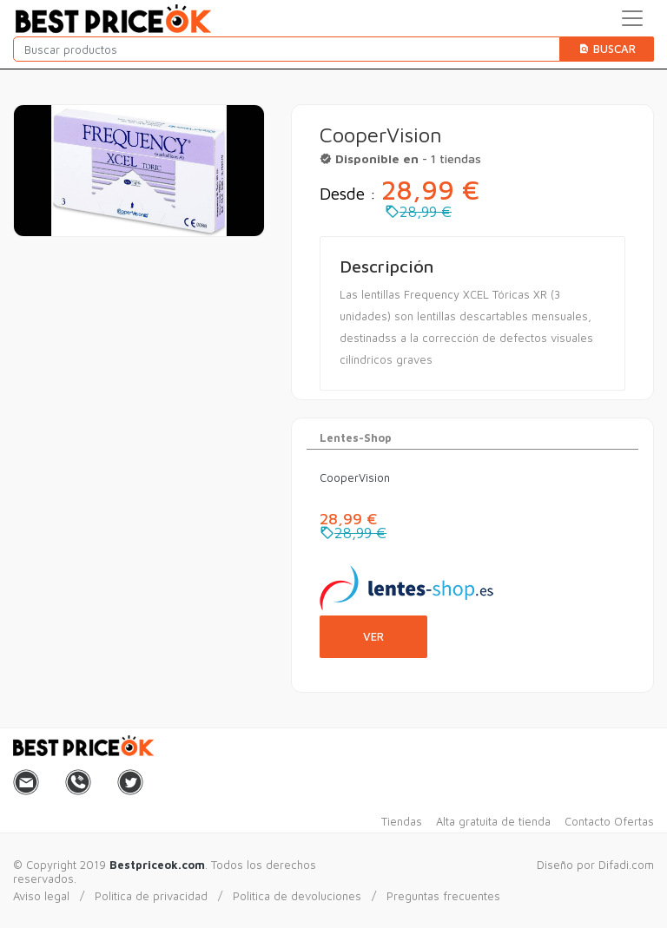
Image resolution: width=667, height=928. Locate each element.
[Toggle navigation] (632, 18)
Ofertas (634, 821)
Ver (373, 636)
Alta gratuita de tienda (493, 821)
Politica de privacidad (151, 896)
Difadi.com (626, 865)
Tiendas (401, 821)
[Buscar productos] (286, 49)
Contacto (588, 821)
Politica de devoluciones (297, 896)
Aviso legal (41, 896)
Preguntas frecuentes (443, 896)
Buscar (607, 49)
